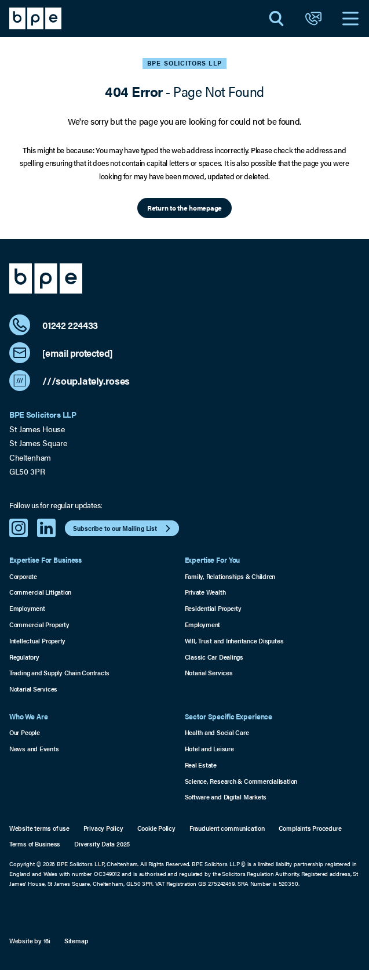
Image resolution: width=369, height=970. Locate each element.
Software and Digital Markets (226, 796)
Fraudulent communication (227, 828)
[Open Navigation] (350, 18)
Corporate (23, 576)
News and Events (34, 748)
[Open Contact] (313, 18)
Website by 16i (29, 940)
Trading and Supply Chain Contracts (59, 672)
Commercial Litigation (40, 592)
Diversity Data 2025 (102, 843)
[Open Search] (276, 18)
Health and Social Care (217, 732)
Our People (24, 732)
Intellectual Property (37, 640)
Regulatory (24, 657)
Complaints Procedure (310, 828)
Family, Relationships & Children (230, 576)
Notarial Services (33, 689)
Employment (27, 608)
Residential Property (213, 608)
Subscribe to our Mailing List (123, 528)
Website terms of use (39, 828)
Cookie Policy (156, 828)
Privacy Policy (103, 828)
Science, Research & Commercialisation (241, 781)
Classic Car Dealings (214, 657)
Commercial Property (39, 624)
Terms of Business (34, 843)
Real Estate (201, 765)
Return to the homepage (184, 207)
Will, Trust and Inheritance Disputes (234, 640)
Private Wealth (205, 592)
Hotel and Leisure (209, 748)
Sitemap (76, 940)
